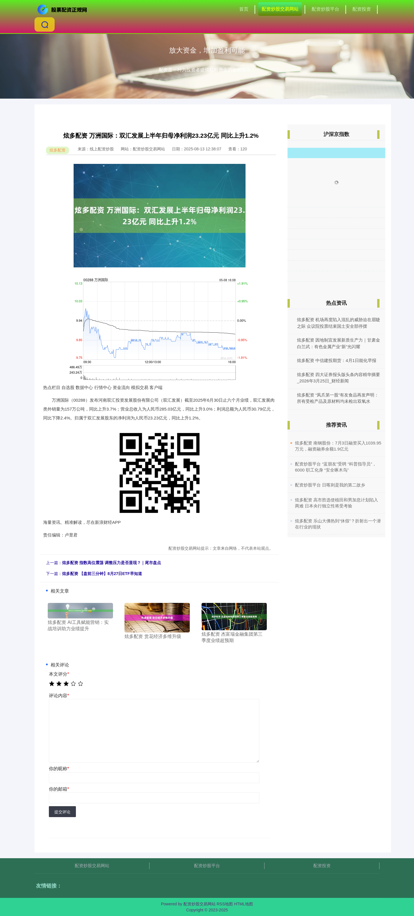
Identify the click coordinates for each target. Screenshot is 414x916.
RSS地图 (224, 904)
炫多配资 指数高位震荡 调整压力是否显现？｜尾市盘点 (111, 562)
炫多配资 (57, 150)
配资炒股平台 (325, 9)
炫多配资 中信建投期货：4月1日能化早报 (336, 360)
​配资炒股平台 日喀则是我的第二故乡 (330, 484)
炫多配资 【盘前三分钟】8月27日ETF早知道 (102, 573)
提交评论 (62, 812)
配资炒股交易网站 (280, 9)
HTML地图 (243, 904)
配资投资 (361, 9)
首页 (243, 9)
